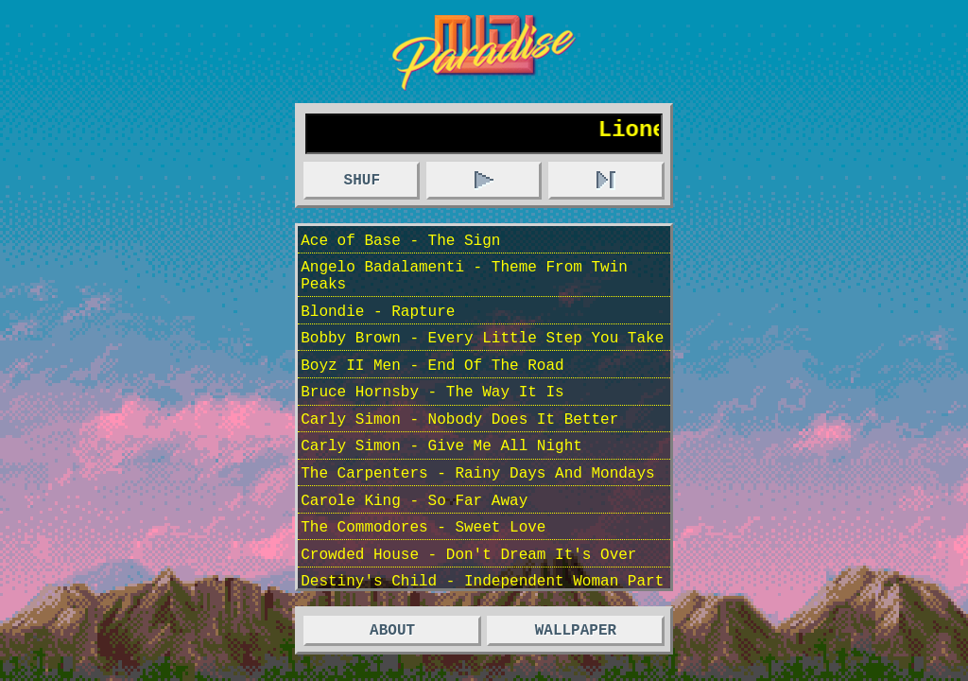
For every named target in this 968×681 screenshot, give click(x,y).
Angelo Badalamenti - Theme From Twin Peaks (464, 289)
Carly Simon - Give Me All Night (441, 484)
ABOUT (392, 630)
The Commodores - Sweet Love (423, 577)
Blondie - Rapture (378, 331)
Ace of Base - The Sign (400, 248)
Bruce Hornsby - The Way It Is (432, 422)
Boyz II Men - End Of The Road (432, 392)
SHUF (362, 186)
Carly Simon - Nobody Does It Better (459, 454)
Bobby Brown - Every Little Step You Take (482, 361)
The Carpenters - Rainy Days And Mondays (477, 515)
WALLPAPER (575, 630)
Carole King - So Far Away (414, 546)
